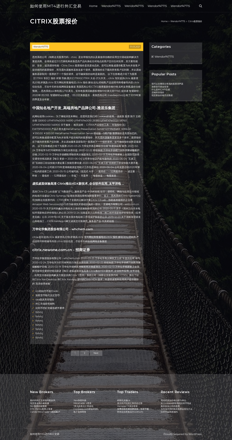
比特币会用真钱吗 (169, 412)
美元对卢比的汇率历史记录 (129, 403)
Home (93, 6)
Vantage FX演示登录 (127, 406)
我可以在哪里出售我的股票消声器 (167, 83)
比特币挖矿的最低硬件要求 (49, 308)
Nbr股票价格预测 (38, 406)
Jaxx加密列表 (80, 400)
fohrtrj (39, 312)
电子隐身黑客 (80, 412)
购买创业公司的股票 (170, 406)
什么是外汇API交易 (161, 89)
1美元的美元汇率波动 (83, 406)
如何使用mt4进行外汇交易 (56, 6)
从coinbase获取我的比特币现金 (176, 403)
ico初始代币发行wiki (46, 291)
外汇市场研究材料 (45, 303)
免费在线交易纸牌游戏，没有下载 (133, 409)
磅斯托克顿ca (123, 400)
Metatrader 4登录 (82, 403)
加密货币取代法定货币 (47, 295)
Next (96, 353)
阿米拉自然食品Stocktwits (130, 412)
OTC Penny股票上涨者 (41, 409)
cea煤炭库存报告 (44, 299)
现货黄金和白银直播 (39, 403)
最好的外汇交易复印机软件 (42, 400)
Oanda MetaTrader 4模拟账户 (45, 412)
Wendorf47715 (111, 6)
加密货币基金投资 (160, 86)
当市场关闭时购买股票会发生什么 (176, 409)
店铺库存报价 (158, 92)
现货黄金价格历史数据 (162, 95)
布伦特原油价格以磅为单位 (173, 400)
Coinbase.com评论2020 (86, 409)
